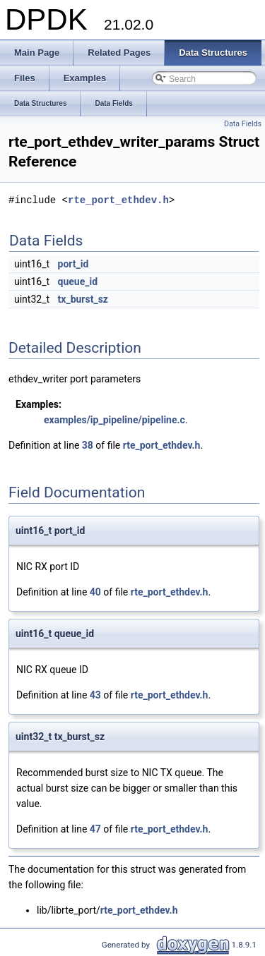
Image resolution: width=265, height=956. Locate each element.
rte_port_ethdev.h (118, 200)
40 (95, 592)
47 (95, 829)
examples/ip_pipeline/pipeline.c (114, 419)
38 (87, 445)
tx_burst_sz (83, 299)
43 (95, 695)
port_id (73, 264)
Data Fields (242, 123)
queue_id (78, 281)
